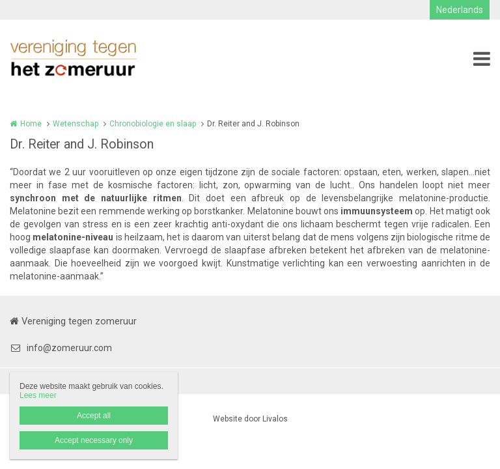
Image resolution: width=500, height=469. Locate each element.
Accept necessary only (94, 440)
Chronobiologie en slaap (152, 123)
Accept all (94, 415)
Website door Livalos (250, 418)
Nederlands (459, 10)
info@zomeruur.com (61, 348)
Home (31, 123)
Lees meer (38, 395)
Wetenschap (75, 123)
